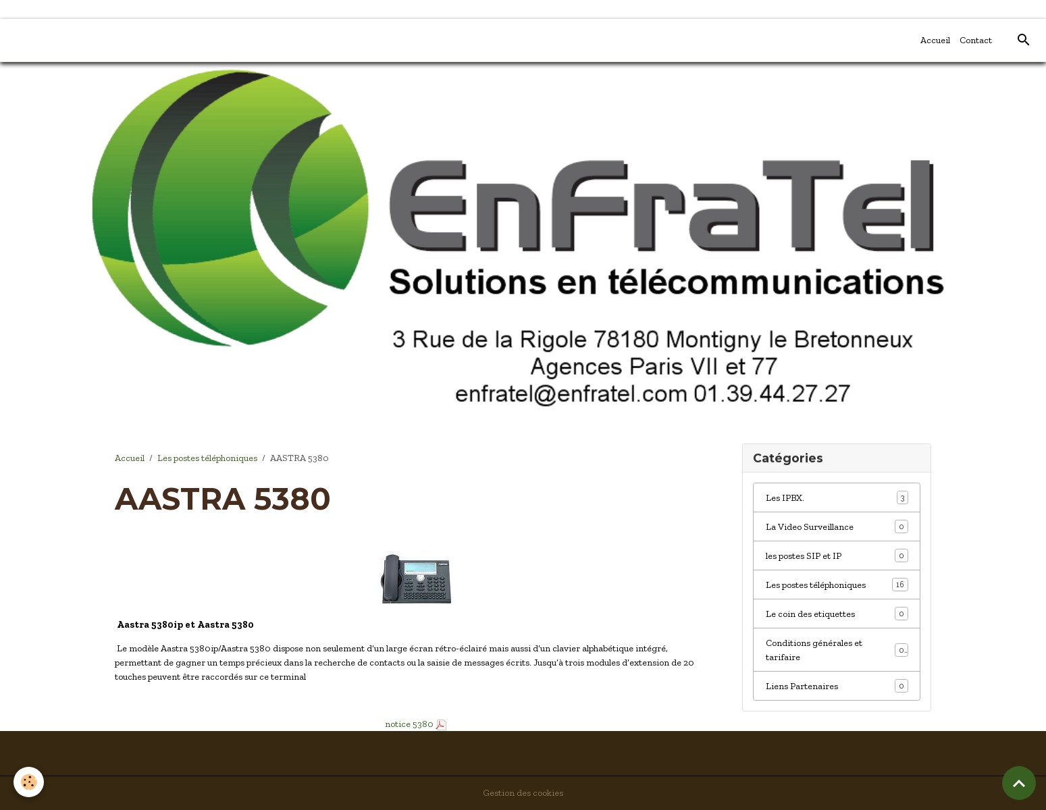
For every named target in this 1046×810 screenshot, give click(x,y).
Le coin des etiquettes (837, 613)
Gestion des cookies (523, 793)
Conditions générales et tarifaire (837, 650)
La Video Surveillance (837, 526)
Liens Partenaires (837, 686)
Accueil (935, 40)
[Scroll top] (1019, 783)
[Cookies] (29, 782)
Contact (976, 40)
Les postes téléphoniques (207, 458)
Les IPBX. (837, 497)
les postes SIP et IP (837, 555)
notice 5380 (408, 724)
